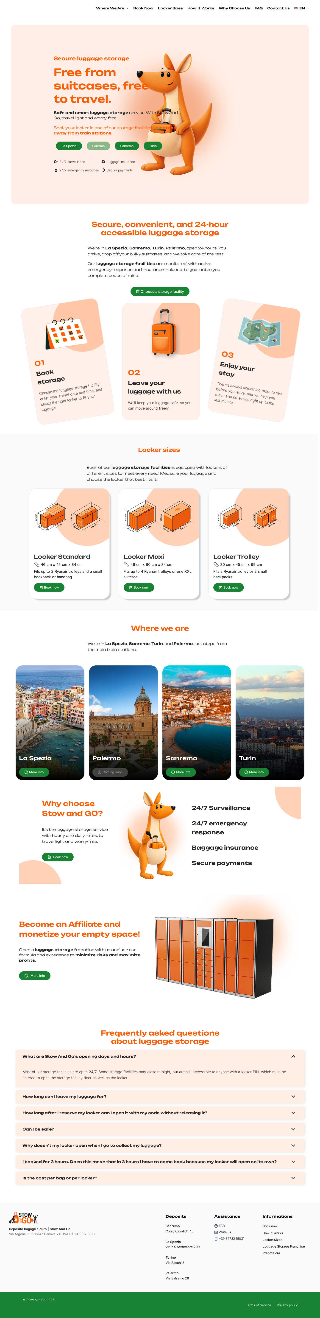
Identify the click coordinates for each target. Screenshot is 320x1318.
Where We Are (112, 8)
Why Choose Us (234, 8)
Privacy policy (287, 1305)
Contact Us (278, 8)
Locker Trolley (236, 556)
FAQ (259, 8)
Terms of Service (258, 1305)
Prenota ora (271, 1253)
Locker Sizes (170, 8)
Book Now (143, 8)
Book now (270, 1226)
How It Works (200, 8)
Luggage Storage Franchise (284, 1246)
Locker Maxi (144, 556)
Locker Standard (62, 556)
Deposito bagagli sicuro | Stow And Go (39, 1229)
